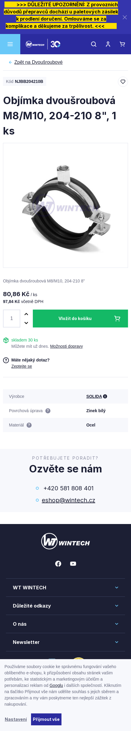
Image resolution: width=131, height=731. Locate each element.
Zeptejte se (21, 366)
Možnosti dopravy (66, 346)
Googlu (56, 685)
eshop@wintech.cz (68, 500)
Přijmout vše (46, 719)
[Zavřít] (125, 17)
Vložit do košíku (75, 318)
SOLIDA (94, 396)
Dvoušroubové (38, 62)
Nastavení (16, 719)
